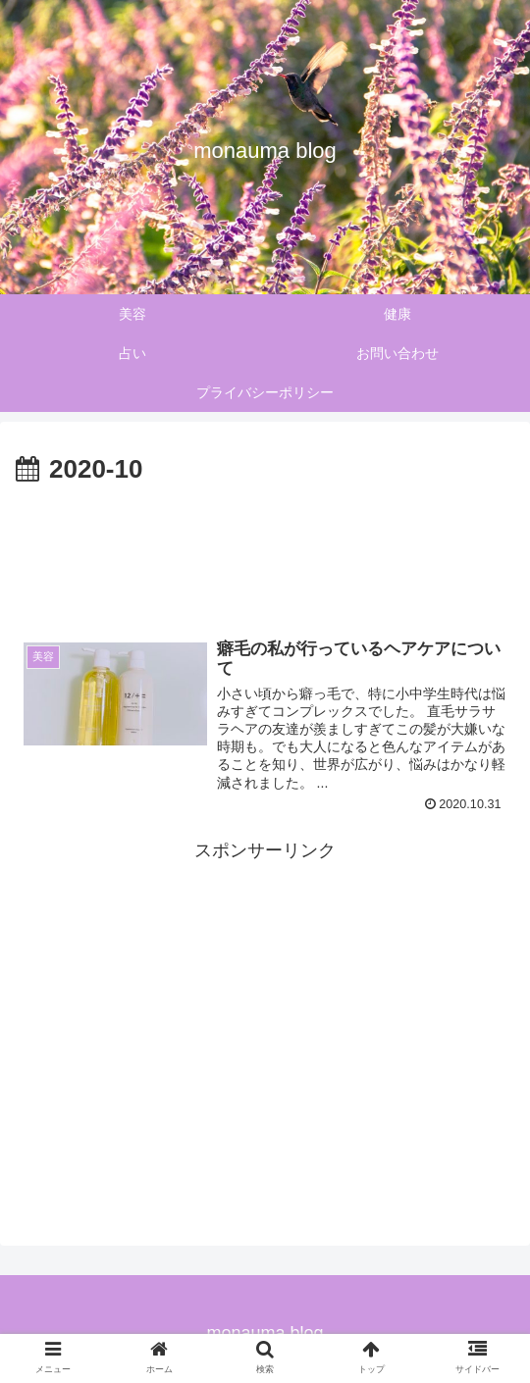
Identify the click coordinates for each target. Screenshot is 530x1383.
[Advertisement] (265, 551)
